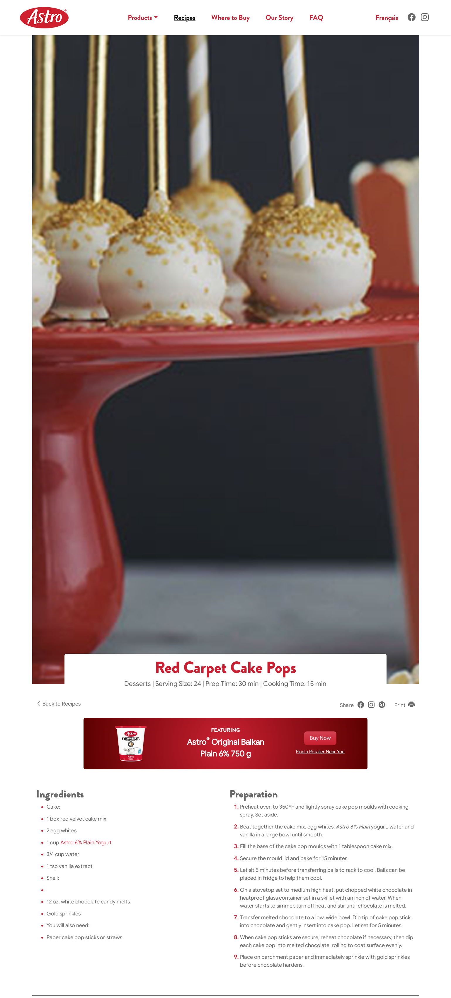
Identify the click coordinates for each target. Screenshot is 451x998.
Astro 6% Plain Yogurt (86, 842)
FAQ (316, 18)
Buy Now (320, 738)
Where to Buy (230, 18)
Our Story (279, 18)
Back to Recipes (58, 704)
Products (140, 18)
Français (386, 18)
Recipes (184, 18)
